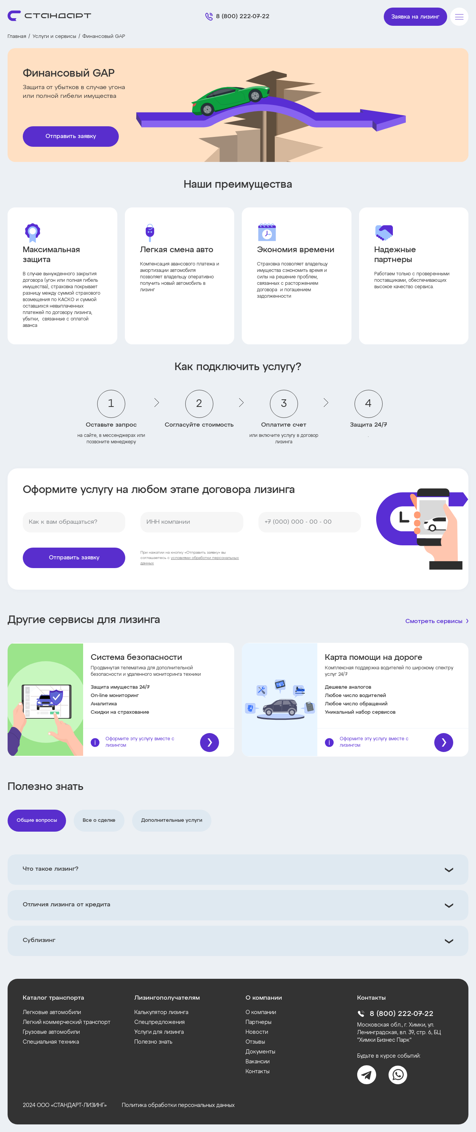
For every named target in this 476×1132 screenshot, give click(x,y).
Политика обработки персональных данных (178, 1105)
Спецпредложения (159, 1022)
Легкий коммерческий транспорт (66, 1022)
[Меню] (459, 17)
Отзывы (255, 1042)
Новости (257, 1032)
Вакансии (258, 1061)
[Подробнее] (209, 742)
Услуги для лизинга (159, 1032)
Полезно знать (153, 1042)
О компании (261, 1012)
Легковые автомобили (52, 1012)
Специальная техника (51, 1042)
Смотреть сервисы (433, 622)
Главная (17, 36)
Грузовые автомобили (51, 1032)
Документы (260, 1052)
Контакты (258, 1071)
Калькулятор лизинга (161, 1012)
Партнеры (258, 1022)
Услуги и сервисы (54, 36)
